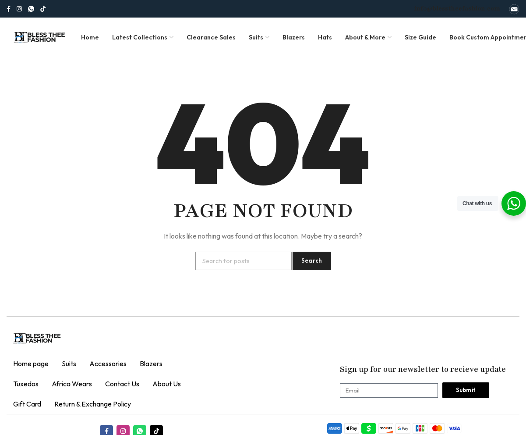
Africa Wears (72, 383)
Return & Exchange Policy (92, 403)
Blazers (151, 363)
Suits (69, 363)
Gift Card (27, 403)
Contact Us (122, 383)
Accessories (108, 363)
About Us (166, 383)
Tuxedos (26, 383)
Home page (31, 363)
